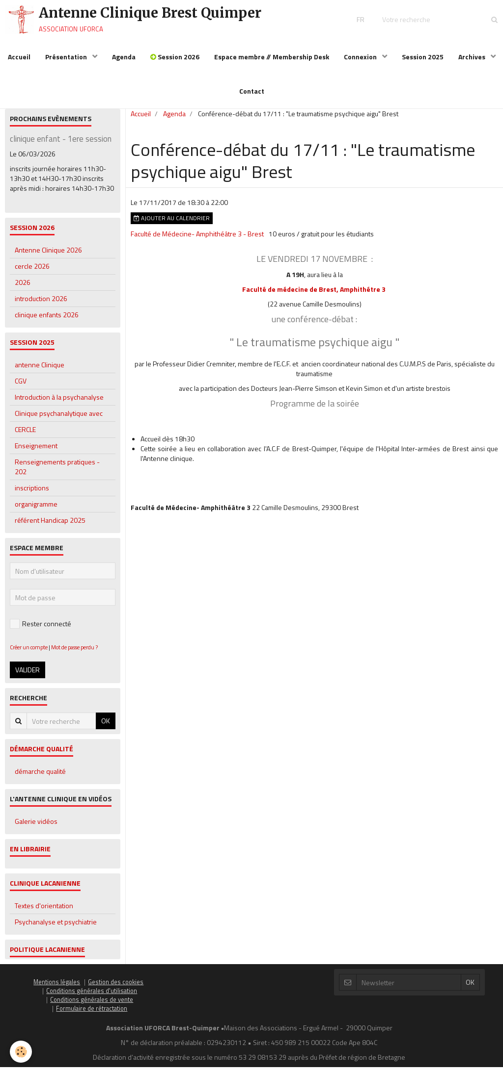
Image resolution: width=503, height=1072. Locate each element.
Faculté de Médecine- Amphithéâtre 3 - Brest (197, 238)
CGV (21, 386)
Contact (251, 91)
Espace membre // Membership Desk (271, 56)
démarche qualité (40, 776)
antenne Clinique (39, 369)
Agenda (124, 56)
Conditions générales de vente (91, 1004)
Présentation (66, 56)
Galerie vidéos (36, 826)
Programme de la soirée (314, 408)
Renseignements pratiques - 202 (57, 471)
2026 (22, 287)
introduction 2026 (41, 303)
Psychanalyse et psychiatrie (56, 926)
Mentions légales (56, 987)
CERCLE (25, 434)
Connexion (361, 56)
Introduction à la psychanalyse (59, 402)
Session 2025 (423, 56)
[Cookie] (21, 1052)
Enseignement (36, 450)
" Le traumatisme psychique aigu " (314, 347)
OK (105, 725)
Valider (27, 674)
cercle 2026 (32, 271)
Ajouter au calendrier (172, 223)
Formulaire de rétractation (91, 1013)
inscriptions (32, 492)
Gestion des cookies (115, 987)
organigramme (36, 509)
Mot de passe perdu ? (74, 652)
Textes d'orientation (44, 910)
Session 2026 (174, 56)
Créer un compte (29, 652)
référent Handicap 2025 (50, 525)
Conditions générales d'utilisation (91, 995)
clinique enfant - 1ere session (61, 143)
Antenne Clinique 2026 (48, 255)
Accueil (19, 56)
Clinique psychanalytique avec (59, 418)
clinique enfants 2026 (47, 319)
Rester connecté (40, 628)
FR (360, 19)
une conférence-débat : (314, 324)
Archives (472, 56)
